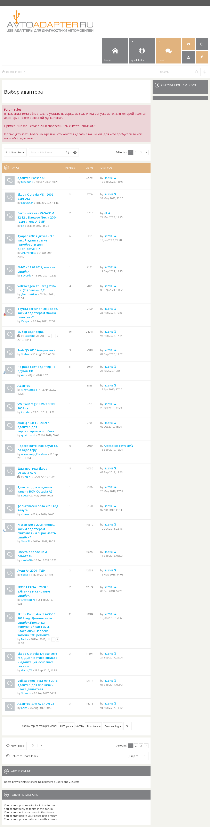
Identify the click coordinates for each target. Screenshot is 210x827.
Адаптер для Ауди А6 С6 (35, 704)
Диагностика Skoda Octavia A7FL (32, 471)
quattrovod (28, 435)
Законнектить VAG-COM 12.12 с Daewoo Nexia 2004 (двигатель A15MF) (37, 217)
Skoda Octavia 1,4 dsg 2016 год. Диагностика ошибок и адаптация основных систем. (37, 660)
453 (23, 375)
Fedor (24, 639)
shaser (25, 514)
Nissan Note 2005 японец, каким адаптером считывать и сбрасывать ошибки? (36, 531)
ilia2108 (108, 178)
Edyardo (26, 275)
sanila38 (26, 560)
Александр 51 (30, 389)
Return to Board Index (24, 756)
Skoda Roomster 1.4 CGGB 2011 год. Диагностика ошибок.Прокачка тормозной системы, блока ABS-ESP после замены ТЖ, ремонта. (36, 624)
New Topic (17, 152)
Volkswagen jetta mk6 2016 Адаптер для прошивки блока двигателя (37, 685)
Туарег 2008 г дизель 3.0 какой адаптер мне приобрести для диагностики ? (35, 242)
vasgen (29, 336)
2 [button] (136, 152)
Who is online (21, 771)
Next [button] (146, 152)
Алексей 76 (28, 600)
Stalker (25, 354)
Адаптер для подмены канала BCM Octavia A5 (34, 489)
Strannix (26, 693)
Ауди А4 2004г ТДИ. (31, 570)
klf (22, 226)
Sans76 (25, 541)
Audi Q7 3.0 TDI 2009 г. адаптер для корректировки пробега (35, 427)
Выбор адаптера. (30, 332)
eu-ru (28, 477)
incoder (26, 412)
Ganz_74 (26, 670)
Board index (14, 71)
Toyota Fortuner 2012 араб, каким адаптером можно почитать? (37, 313)
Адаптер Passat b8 (31, 178)
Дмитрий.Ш (28, 253)
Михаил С (27, 182)
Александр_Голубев (34, 454)
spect (24, 495)
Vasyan (26, 321)
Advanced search (75, 152)
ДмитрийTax (29, 294)
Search (67, 152)
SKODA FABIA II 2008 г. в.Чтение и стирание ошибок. (33, 591)
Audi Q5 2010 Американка (36, 350)
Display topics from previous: (47, 726)
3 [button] (141, 152)
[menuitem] (188, 44)
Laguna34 (27, 203)
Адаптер (24, 385)
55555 (24, 575)
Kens (24, 708)
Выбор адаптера (23, 91)
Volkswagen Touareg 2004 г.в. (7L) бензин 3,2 (36, 288)
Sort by (88, 726)
